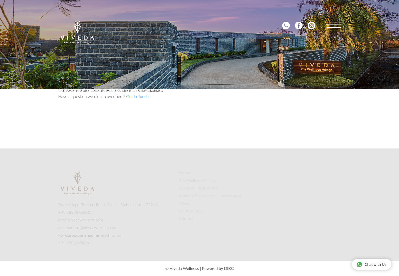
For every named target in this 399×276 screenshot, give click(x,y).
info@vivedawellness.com (80, 219)
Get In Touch (137, 96)
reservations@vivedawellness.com (88, 227)
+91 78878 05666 (74, 242)
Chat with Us (371, 264)
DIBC (229, 268)
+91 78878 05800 (74, 212)
